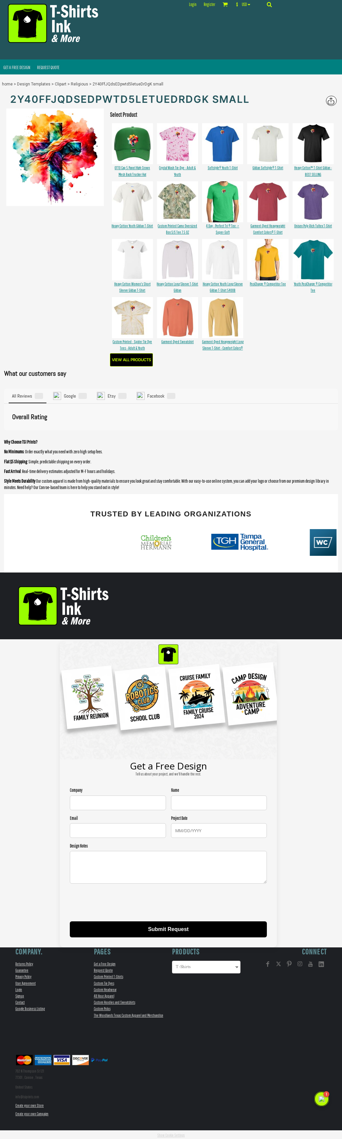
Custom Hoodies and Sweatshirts (114, 1001)
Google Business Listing (30, 1007)
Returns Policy (24, 963)
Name (175, 789)
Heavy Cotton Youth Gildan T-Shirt (132, 226)
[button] (244, 4)
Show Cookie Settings (171, 1134)
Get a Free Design (105, 963)
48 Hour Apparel (104, 995)
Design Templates (33, 84)
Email (74, 817)
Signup (19, 995)
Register (209, 4)
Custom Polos (102, 1007)
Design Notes (79, 844)
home (7, 84)
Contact (20, 1001)
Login (192, 4)
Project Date (179, 817)
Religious (79, 84)
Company (76, 789)
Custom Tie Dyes (104, 982)
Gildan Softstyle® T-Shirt (267, 168)
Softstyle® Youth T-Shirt (223, 168)
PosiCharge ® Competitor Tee (268, 284)
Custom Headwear (105, 988)
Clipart (60, 84)
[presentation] (120, 902)
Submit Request (168, 928)
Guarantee (21, 969)
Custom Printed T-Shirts (108, 975)
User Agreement (25, 982)
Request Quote (103, 969)
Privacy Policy (23, 975)
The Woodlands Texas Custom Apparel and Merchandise (128, 1014)
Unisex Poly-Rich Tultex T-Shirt (313, 226)
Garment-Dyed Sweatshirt (177, 341)
